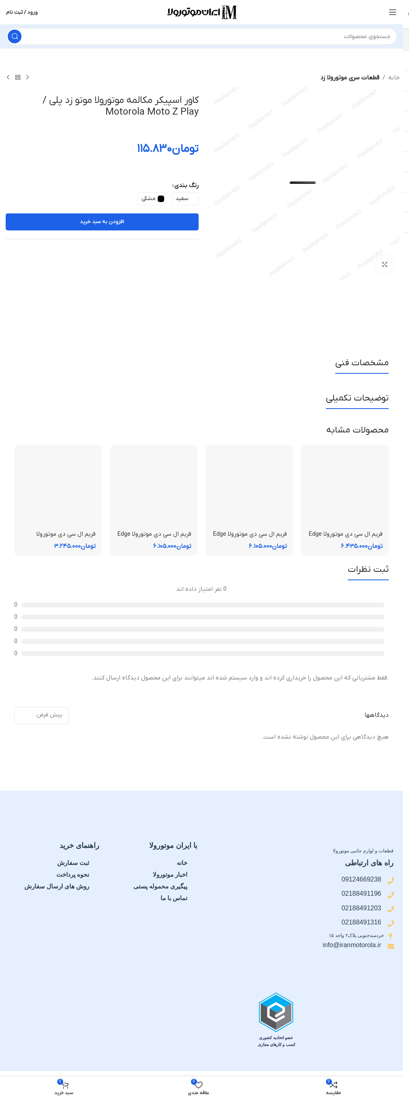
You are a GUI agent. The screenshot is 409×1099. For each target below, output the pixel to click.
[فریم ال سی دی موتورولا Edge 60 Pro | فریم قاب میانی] (345, 488)
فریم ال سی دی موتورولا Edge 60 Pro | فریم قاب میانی (345, 538)
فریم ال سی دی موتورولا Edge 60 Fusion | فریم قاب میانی (250, 538)
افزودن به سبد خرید (102, 221)
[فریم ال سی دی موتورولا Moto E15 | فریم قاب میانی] (58, 488)
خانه (394, 78)
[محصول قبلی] (27, 78)
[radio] (185, 198)
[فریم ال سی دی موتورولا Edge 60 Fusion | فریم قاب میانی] (249, 488)
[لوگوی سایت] (201, 12)
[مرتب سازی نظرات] (41, 715)
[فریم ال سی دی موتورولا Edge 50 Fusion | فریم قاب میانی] (153, 488)
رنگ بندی (186, 185)
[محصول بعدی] (8, 78)
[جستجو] (201, 36)
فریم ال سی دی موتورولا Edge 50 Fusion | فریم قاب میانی (154, 538)
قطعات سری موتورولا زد (349, 78)
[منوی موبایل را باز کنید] (393, 12)
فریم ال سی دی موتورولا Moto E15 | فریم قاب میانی (60, 538)
